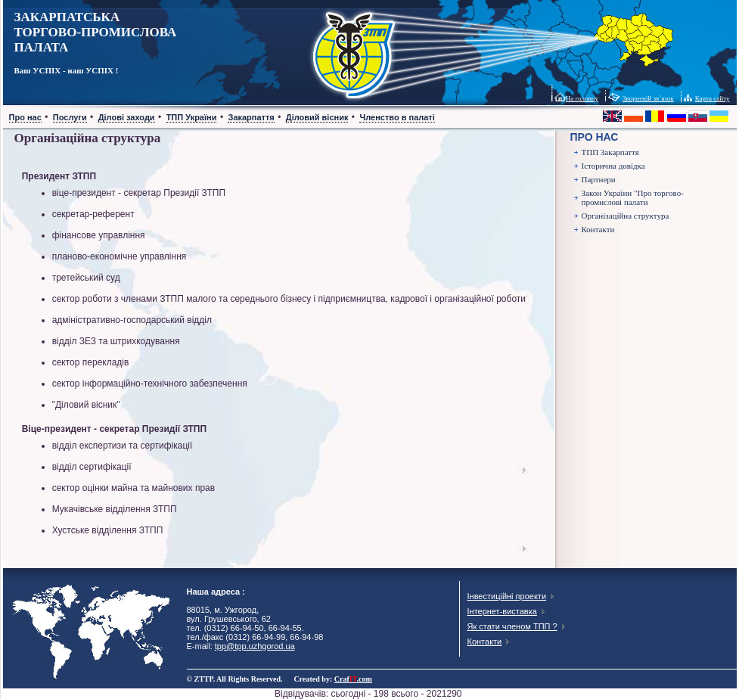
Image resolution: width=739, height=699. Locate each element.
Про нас (25, 117)
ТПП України (191, 117)
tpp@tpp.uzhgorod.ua (255, 646)
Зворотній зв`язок (648, 98)
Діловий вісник (317, 117)
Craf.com (353, 679)
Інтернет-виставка (502, 611)
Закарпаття (251, 117)
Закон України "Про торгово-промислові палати (633, 197)
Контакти (598, 229)
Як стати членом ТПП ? (512, 626)
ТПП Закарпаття (610, 152)
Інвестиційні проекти (507, 596)
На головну (582, 98)
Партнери (599, 179)
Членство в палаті (396, 117)
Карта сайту (712, 98)
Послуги (70, 117)
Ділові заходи (126, 117)
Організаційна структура (625, 215)
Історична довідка (613, 165)
